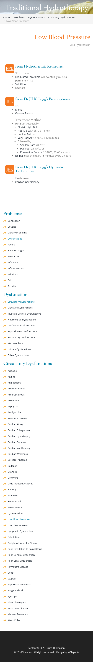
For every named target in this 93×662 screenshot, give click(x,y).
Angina (11, 376)
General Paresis (24, 113)
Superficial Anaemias (19, 584)
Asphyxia (12, 406)
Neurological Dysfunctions (22, 319)
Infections (13, 262)
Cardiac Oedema (17, 442)
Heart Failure (15, 507)
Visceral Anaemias (18, 614)
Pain (10, 280)
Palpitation (14, 537)
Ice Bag (19, 155)
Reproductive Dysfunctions (22, 331)
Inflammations (16, 268)
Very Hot (25, 138)
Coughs (12, 226)
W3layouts (73, 652)
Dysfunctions (35, 17)
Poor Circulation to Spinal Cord (25, 549)
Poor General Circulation (21, 554)
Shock (11, 572)
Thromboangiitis (17, 602)
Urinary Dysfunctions (19, 349)
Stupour (12, 578)
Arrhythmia (14, 400)
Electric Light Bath (28, 127)
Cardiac (15, 424)
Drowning (13, 477)
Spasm (18, 608)
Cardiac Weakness (18, 454)
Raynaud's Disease (18, 566)
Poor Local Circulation (20, 560)
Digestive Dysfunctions (20, 307)
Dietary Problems (17, 232)
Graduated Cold (27, 77)
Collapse (12, 465)
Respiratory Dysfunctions (21, 337)
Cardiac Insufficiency (27, 182)
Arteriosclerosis (16, 388)
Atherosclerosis (16, 394)
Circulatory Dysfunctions (60, 17)
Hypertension (15, 513)
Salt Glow (20, 84)
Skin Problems (15, 343)
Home (6, 17)
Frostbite (12, 495)
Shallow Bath (27, 145)
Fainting (12, 489)
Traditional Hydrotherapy (46, 8)
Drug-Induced (20, 483)
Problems (19, 17)
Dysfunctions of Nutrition (21, 325)
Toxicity (12, 286)
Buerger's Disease (17, 418)
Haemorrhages (16, 250)
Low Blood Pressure (19, 519)
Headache (13, 256)
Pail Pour (25, 148)
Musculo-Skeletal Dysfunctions (24, 313)
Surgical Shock (16, 590)
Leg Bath (27, 134)
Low (18, 525)
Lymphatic (20, 531)
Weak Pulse (14, 620)
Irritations (13, 274)
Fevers (11, 244)
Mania (18, 109)
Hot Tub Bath (25, 130)
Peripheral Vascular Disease (23, 543)
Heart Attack (14, 501)
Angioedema (15, 382)
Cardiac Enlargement (19, 430)
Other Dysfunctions (18, 355)
